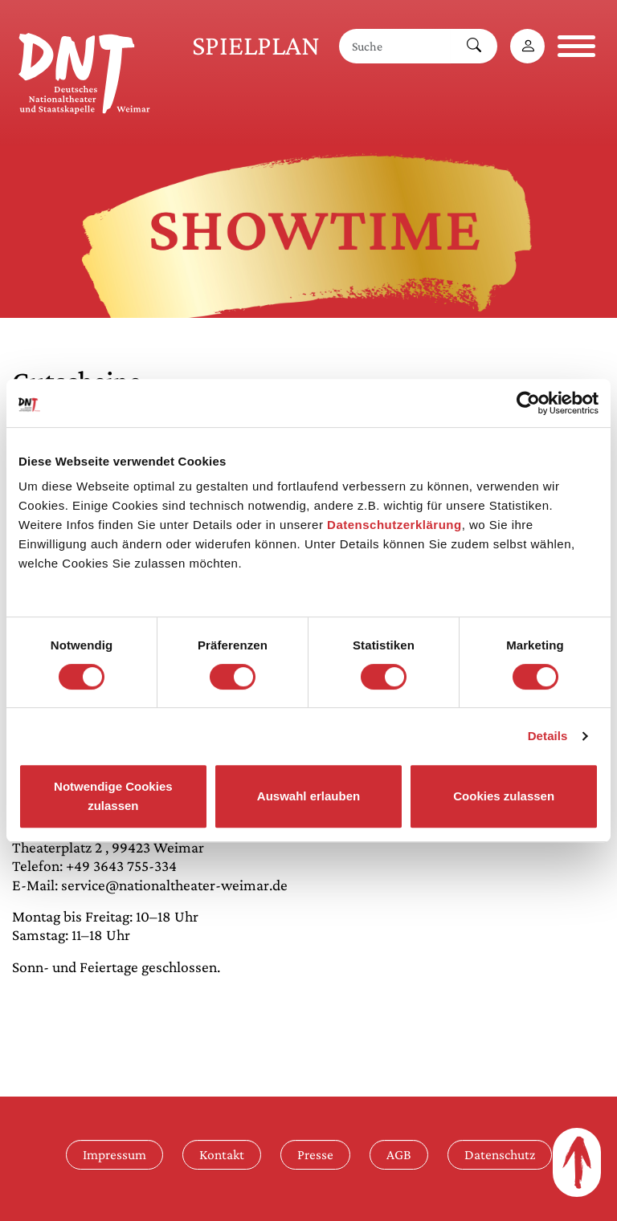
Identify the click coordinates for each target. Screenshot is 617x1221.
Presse (315, 1154)
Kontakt (221, 1154)
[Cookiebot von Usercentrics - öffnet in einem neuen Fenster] (528, 403)
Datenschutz (499, 1154)
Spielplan (256, 45)
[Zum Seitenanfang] (577, 1162)
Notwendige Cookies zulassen (113, 795)
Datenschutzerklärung (394, 524)
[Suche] (395, 46)
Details (548, 736)
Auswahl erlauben (308, 796)
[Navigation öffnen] (576, 46)
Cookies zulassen (503, 796)
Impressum (114, 1154)
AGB (398, 1154)
